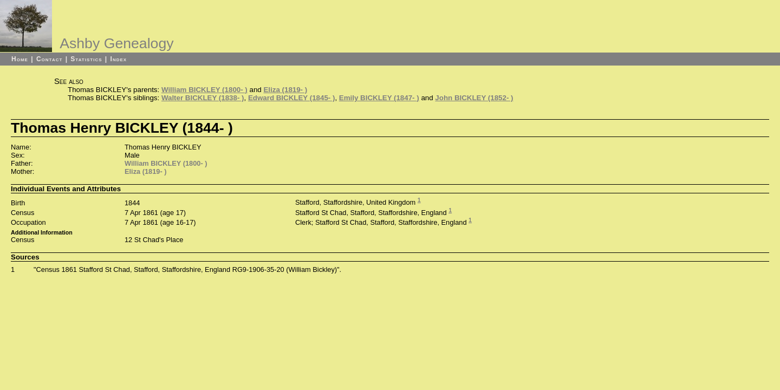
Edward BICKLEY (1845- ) (291, 98)
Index (118, 59)
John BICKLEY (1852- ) (474, 98)
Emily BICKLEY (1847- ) (379, 98)
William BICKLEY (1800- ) (204, 90)
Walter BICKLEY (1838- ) (202, 98)
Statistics (86, 59)
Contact (49, 59)
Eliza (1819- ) (285, 90)
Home (19, 59)
